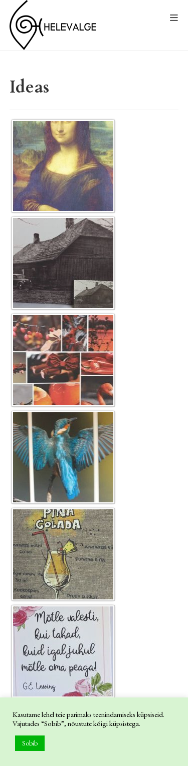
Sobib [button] (30, 742)
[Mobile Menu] (174, 18)
